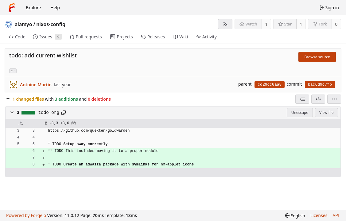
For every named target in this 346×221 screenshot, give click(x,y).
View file (326, 112)
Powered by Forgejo (26, 215)
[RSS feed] (225, 24)
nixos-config (50, 24)
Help (55, 7)
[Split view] (318, 99)
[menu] (334, 99)
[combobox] (302, 99)
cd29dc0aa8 (270, 84)
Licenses (319, 215)
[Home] (11, 7)
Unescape (299, 112)
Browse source (317, 57)
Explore (33, 7)
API (335, 215)
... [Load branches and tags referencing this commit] (13, 70)
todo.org (48, 112)
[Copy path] (63, 112)
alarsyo (23, 24)
